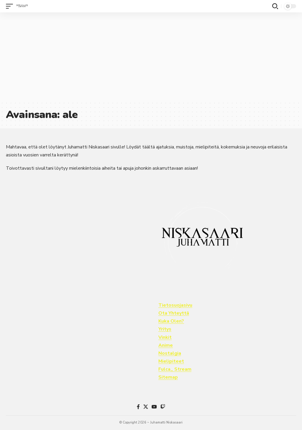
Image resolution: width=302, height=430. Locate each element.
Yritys (164, 329)
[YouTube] (154, 407)
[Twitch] (163, 407)
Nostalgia (169, 353)
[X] (146, 407)
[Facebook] (138, 407)
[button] (11, 6)
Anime (165, 345)
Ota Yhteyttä (173, 313)
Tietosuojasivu (175, 305)
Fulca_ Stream (174, 369)
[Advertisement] (151, 56)
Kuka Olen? (171, 321)
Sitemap (168, 377)
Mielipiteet (171, 361)
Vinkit (165, 337)
